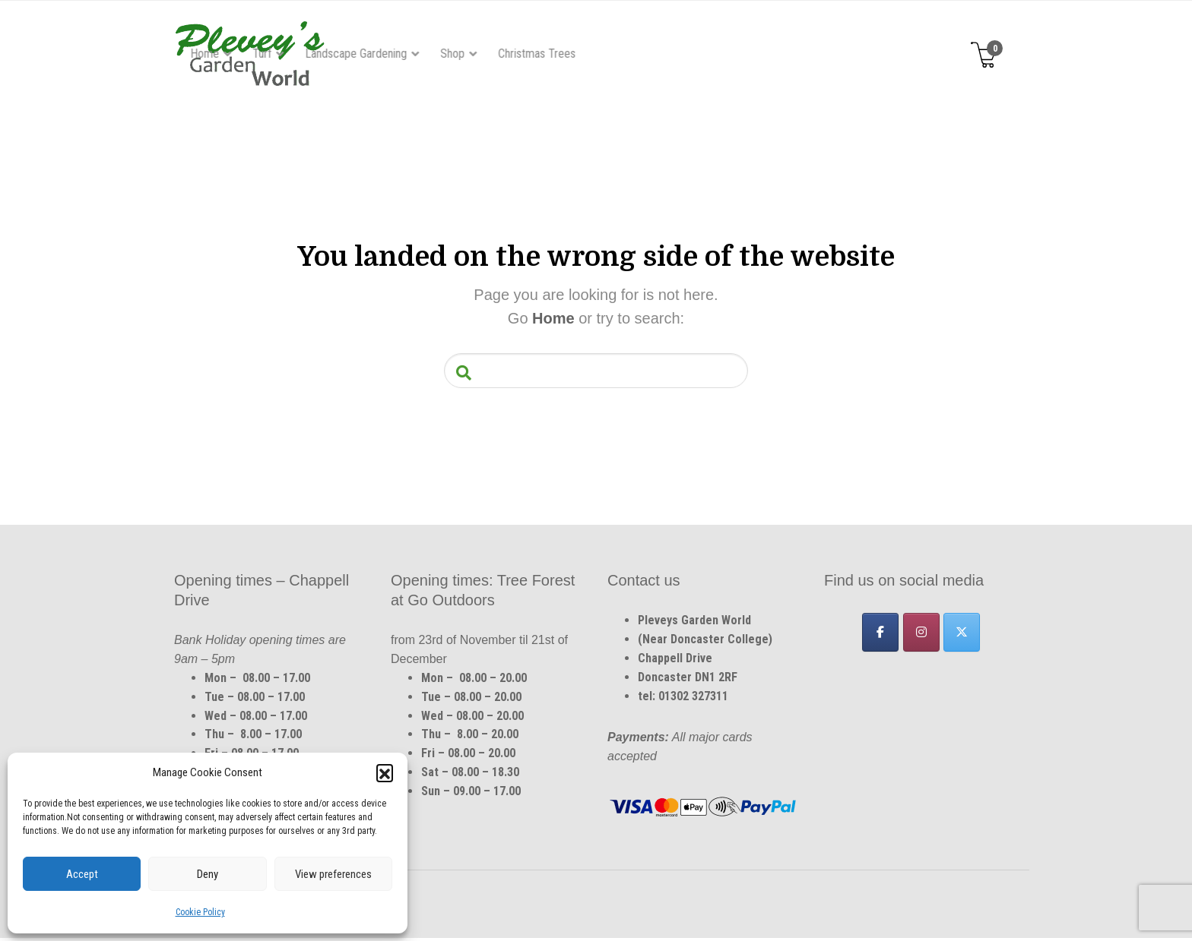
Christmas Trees (750, 53)
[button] (384, 772)
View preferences (333, 874)
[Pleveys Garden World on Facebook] (880, 634)
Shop (666, 53)
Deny (207, 874)
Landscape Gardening (569, 53)
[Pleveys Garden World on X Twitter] (961, 634)
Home (418, 53)
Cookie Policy (200, 912)
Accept (82, 874)
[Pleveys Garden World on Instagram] (921, 634)
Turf (475, 53)
